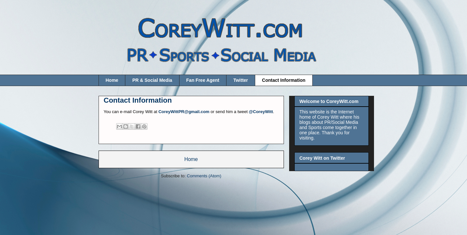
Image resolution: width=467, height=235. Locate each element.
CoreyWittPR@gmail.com (183, 111)
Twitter (240, 80)
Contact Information (283, 80)
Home (112, 80)
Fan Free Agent (202, 80)
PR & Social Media (152, 80)
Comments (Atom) (204, 175)
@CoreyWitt (261, 111)
